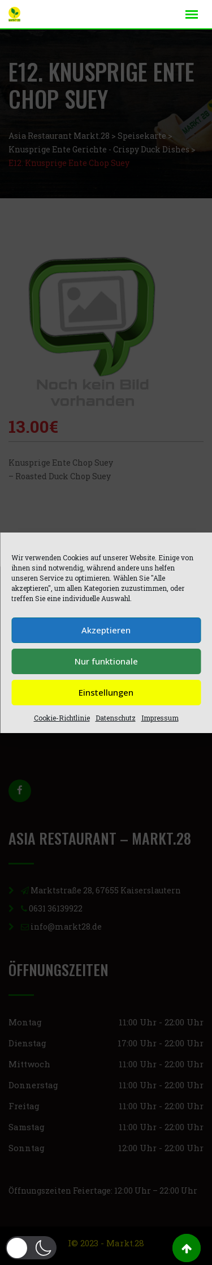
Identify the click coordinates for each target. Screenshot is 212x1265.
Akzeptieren (106, 630)
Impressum (160, 717)
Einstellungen (106, 692)
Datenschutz (116, 717)
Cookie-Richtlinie (62, 717)
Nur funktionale (106, 661)
